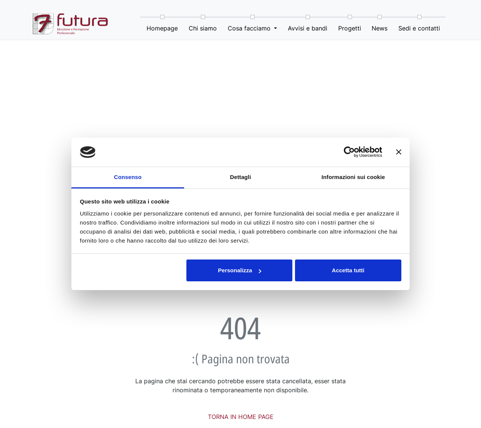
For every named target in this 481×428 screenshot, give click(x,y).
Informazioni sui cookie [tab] (353, 177)
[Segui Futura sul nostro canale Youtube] (440, 8)
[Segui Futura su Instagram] (426, 8)
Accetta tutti (348, 270)
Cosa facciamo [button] (250, 28)
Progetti (349, 28)
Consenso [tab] (127, 177)
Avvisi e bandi (307, 28)
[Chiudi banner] (398, 152)
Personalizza (239, 270)
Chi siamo (203, 28)
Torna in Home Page (241, 416)
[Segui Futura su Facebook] (412, 8)
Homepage (162, 28)
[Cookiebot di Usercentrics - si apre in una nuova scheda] (349, 152)
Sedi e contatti (419, 28)
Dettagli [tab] (240, 177)
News (380, 28)
